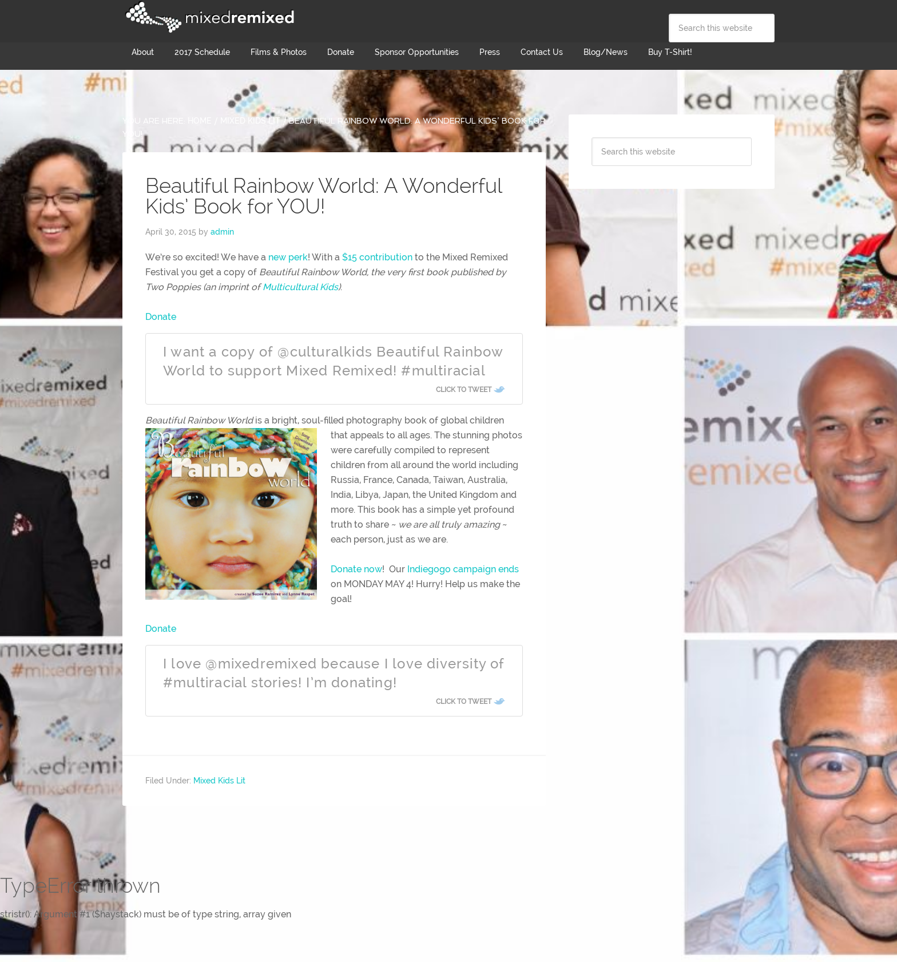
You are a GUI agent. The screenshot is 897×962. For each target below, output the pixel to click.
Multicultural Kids (300, 287)
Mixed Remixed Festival (208, 17)
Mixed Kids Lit (219, 780)
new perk (288, 257)
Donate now (356, 569)
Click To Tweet (463, 389)
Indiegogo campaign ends (463, 569)
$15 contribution (377, 257)
